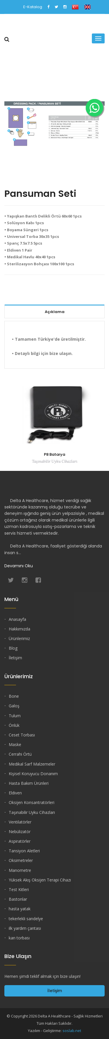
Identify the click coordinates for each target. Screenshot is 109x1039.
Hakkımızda (19, 629)
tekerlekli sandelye (26, 918)
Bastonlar (18, 899)
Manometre (20, 870)
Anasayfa (17, 619)
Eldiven (15, 793)
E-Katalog (32, 7)
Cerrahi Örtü (20, 754)
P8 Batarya (54, 454)
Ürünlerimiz (19, 638)
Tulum (15, 715)
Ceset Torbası (22, 735)
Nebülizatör (20, 831)
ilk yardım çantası (25, 928)
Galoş (14, 705)
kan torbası (19, 938)
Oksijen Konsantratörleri (31, 802)
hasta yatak (20, 908)
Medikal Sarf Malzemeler (32, 764)
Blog (13, 648)
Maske (15, 744)
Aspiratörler (20, 841)
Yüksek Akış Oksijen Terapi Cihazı (40, 880)
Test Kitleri (19, 889)
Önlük (14, 725)
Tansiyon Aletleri (24, 851)
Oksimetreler (21, 860)
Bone (14, 696)
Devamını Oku (18, 566)
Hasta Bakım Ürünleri (29, 783)
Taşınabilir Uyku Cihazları (32, 812)
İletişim (15, 657)
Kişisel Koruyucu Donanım (33, 773)
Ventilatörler (20, 822)
